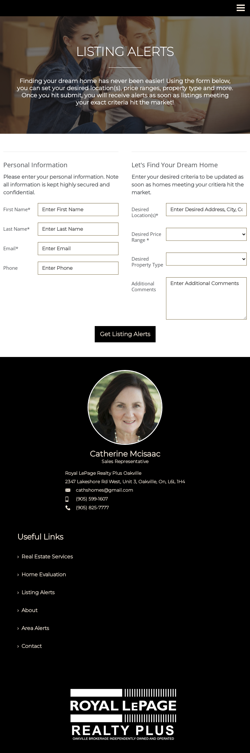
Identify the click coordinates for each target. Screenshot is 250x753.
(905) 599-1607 (92, 499)
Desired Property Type (147, 261)
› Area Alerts (33, 628)
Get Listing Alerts (125, 334)
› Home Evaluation (41, 574)
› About (27, 610)
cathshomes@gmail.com (104, 490)
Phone (10, 268)
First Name (16, 209)
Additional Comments (144, 286)
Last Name (16, 229)
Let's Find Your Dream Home (175, 164)
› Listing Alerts (36, 592)
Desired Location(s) (145, 212)
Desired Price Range (146, 237)
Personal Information (35, 164)
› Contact (29, 646)
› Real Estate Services (45, 557)
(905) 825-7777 (92, 508)
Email (10, 248)
